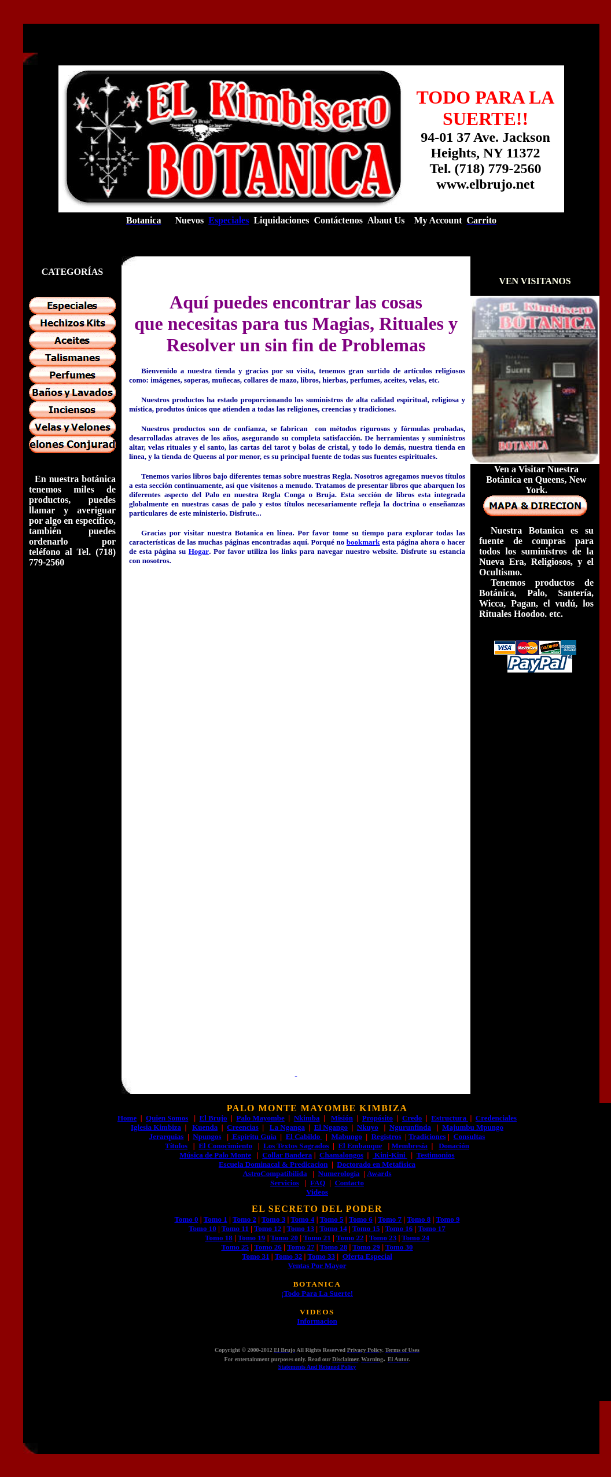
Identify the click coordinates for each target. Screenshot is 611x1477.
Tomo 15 (366, 1228)
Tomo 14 (333, 1228)
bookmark (363, 542)
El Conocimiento (225, 1145)
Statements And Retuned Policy (317, 1367)
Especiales (228, 220)
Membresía (410, 1145)
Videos (317, 1192)
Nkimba (307, 1118)
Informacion (317, 1321)
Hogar (199, 551)
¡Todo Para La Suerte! (317, 1293)
